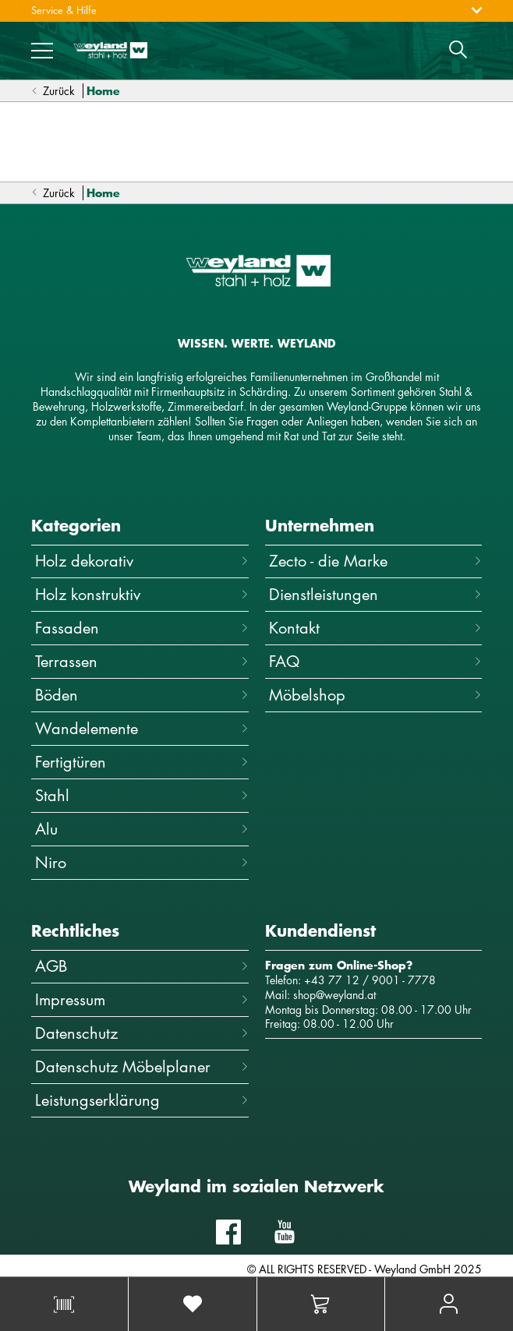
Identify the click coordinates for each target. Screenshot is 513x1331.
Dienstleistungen (376, 594)
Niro (142, 862)
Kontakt (376, 627)
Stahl (142, 795)
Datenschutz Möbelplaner (142, 1066)
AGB (142, 965)
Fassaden (142, 627)
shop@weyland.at (334, 994)
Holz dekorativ (142, 560)
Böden (142, 694)
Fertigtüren (142, 761)
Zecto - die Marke (376, 560)
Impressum (142, 999)
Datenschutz (142, 1032)
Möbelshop (376, 694)
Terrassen (142, 661)
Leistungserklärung (142, 1099)
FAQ (376, 661)
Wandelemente (142, 728)
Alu (142, 828)
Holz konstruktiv (142, 594)
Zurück (53, 91)
